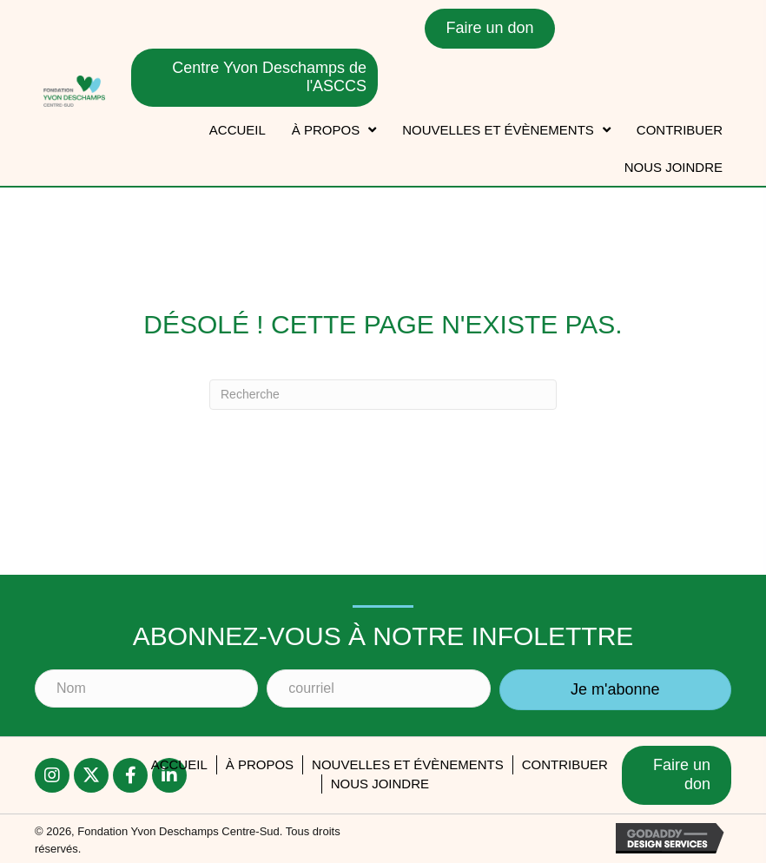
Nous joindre (380, 783)
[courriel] (378, 688)
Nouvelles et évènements (408, 764)
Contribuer (565, 764)
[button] (615, 690)
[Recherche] (383, 394)
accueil (179, 764)
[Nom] (146, 688)
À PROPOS (260, 764)
